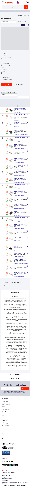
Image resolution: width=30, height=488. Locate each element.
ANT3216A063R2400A (19, 108)
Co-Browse (5, 441)
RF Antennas (21, 14)
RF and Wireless (13, 14)
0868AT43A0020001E (19, 224)
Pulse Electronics (17, 112)
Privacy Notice (11, 393)
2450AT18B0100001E (19, 144)
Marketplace (4, 403)
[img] (8, 3)
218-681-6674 (6, 437)
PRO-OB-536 (17, 151)
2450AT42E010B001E (19, 178)
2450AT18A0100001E (19, 137)
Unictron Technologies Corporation (21, 134)
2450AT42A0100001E (19, 204)
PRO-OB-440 (17, 122)
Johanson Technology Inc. (19, 141)
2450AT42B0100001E (19, 191)
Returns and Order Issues (7, 423)
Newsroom (4, 411)
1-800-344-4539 (6, 435)
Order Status (4, 420)
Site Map (3, 408)
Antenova (15, 250)
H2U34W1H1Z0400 (18, 130)
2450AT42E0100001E (19, 185)
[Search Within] (7, 21)
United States (5, 470)
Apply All (7, 84)
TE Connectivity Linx (18, 240)
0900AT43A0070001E (19, 253)
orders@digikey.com (7, 439)
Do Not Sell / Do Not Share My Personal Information (15, 485)
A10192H (16, 246)
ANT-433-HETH (17, 238)
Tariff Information (5, 425)
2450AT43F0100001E (19, 231)
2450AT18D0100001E (19, 171)
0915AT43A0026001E (19, 266)
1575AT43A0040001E (19, 272)
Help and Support (5, 418)
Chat (4, 433)
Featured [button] (5, 94)
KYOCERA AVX (17, 215)
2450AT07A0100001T (19, 158)
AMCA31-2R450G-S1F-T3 (19, 115)
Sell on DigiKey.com (6, 404)
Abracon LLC (16, 120)
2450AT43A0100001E (19, 217)
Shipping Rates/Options (7, 422)
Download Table (23, 97)
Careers (3, 406)
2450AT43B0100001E (19, 198)
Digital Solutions (5, 409)
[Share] (28, 15)
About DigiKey (5, 401)
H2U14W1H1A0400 (18, 259)
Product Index (4, 14)
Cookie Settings (5, 480)
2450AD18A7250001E (19, 165)
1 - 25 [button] (7, 92)
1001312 (16, 211)
